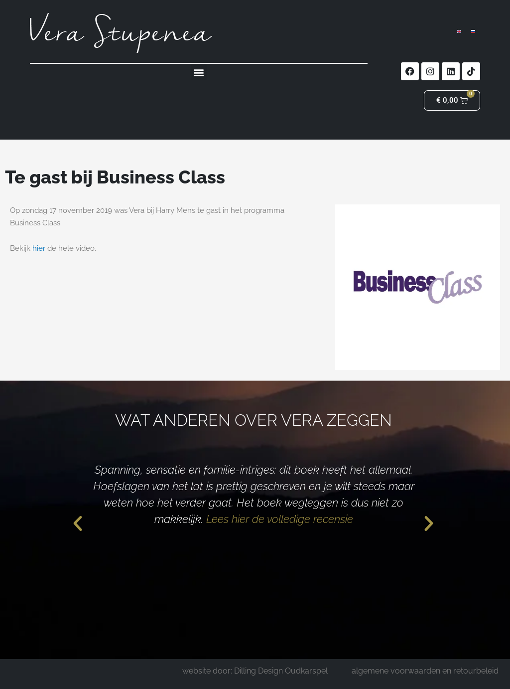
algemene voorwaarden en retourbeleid (425, 671)
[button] (199, 72)
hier (38, 248)
